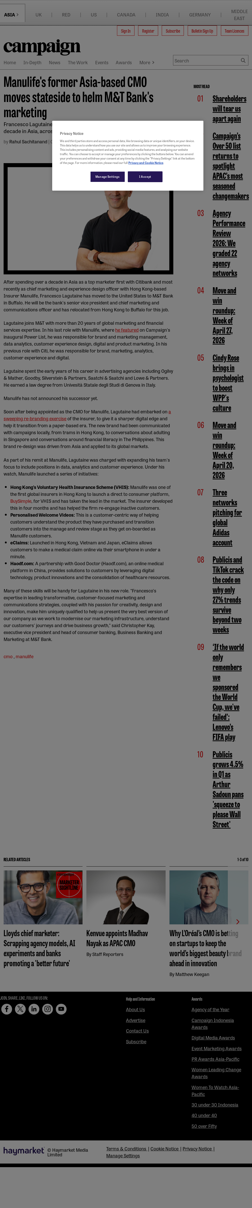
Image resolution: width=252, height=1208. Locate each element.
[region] (127, 156)
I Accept (145, 176)
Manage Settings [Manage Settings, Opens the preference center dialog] (107, 176)
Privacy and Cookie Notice (145, 163)
